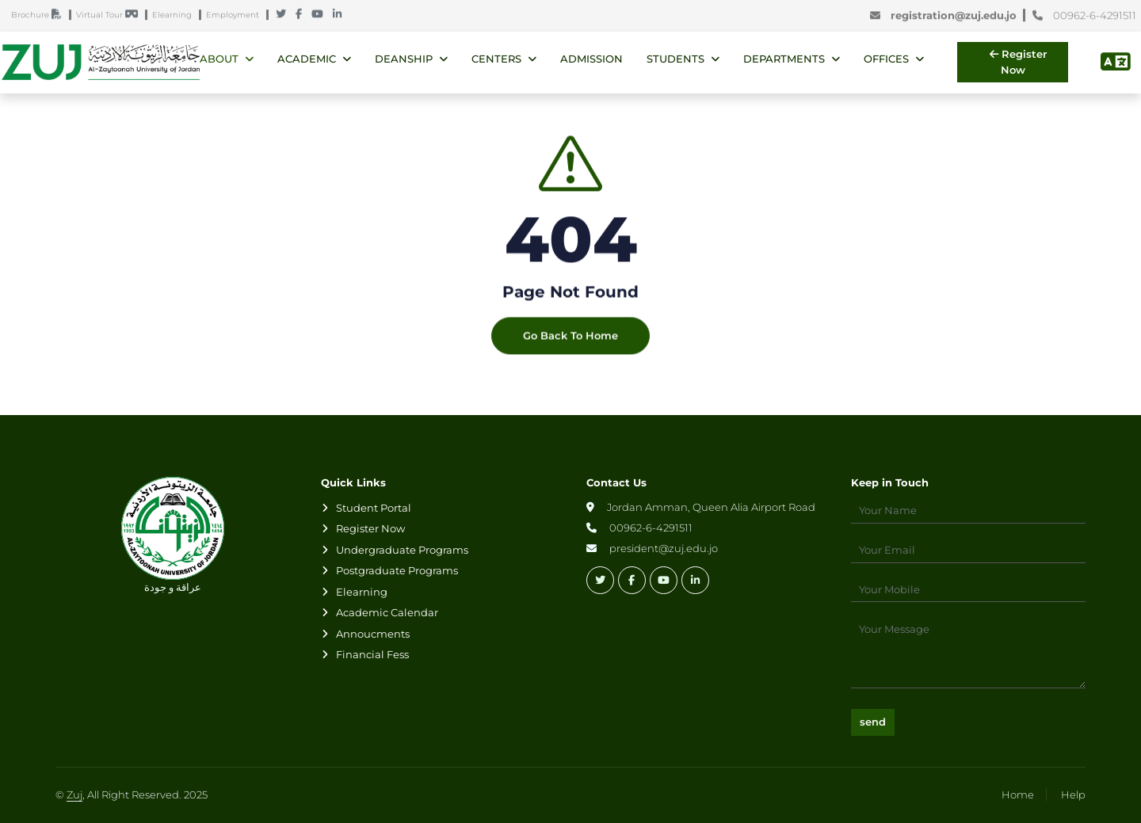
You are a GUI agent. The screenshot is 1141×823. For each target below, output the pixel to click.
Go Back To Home (570, 343)
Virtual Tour (110, 15)
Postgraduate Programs (397, 570)
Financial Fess (372, 654)
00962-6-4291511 (1084, 16)
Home (1018, 794)
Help (1073, 794)
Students (675, 58)
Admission (591, 58)
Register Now (1018, 62)
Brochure (40, 15)
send (873, 721)
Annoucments (373, 633)
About (219, 58)
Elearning (175, 15)
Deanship (404, 58)
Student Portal (373, 507)
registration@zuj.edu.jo (946, 16)
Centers (496, 58)
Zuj (74, 794)
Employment (236, 15)
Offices (886, 58)
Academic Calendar (387, 612)
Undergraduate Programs (402, 549)
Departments (784, 58)
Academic (306, 58)
